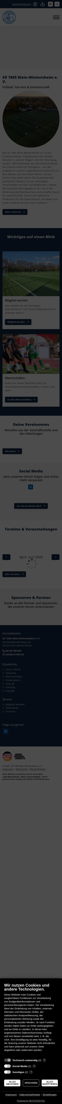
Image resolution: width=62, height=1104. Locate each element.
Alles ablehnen (12, 1083)
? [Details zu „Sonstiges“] (31, 1072)
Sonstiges (18, 1072)
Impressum (11, 1094)
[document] (31, 1019)
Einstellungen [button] (50, 1094)
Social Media (19, 1066)
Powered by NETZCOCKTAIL (31, 1101)
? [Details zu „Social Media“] (34, 1066)
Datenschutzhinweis (30, 1094)
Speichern (31, 1082)
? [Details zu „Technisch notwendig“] (44, 1060)
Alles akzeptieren (49, 1083)
